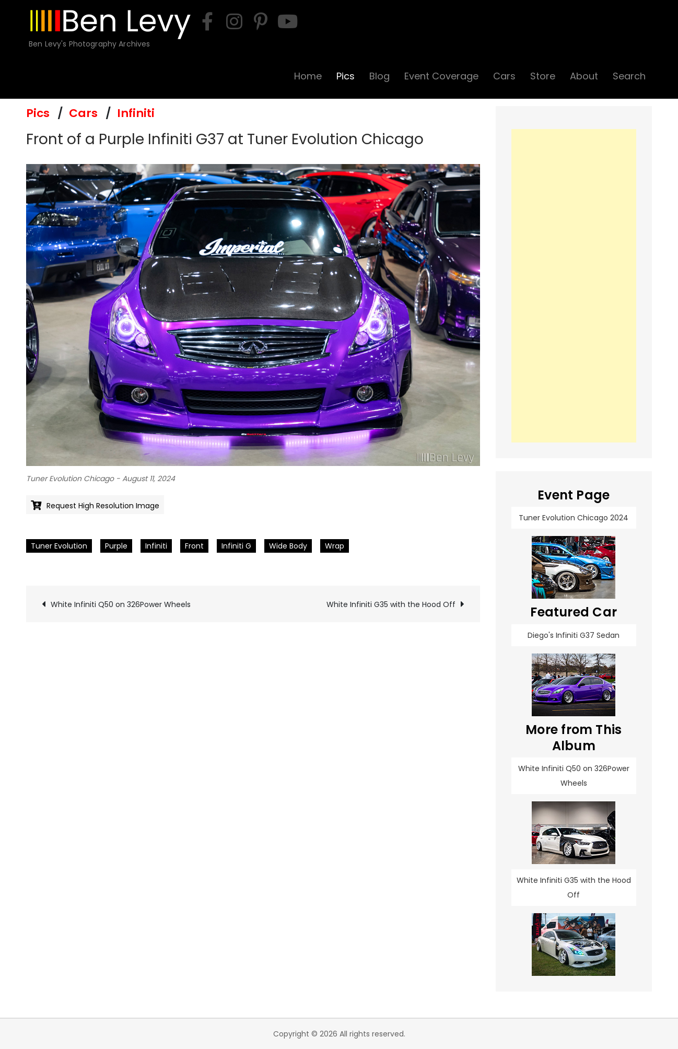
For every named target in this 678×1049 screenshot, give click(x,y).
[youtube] (287, 21)
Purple (116, 546)
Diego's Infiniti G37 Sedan (573, 635)
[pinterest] (260, 21)
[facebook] (207, 21)
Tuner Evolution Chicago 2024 (573, 517)
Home (308, 76)
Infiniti (136, 113)
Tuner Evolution (59, 546)
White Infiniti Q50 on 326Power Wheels (121, 604)
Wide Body (288, 546)
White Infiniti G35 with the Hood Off (390, 604)
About (584, 76)
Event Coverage (441, 76)
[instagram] (234, 21)
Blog (379, 76)
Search (629, 76)
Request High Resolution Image (102, 505)
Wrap (334, 546)
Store (542, 76)
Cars (504, 76)
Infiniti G (236, 546)
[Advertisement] (574, 285)
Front (194, 546)
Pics (345, 76)
